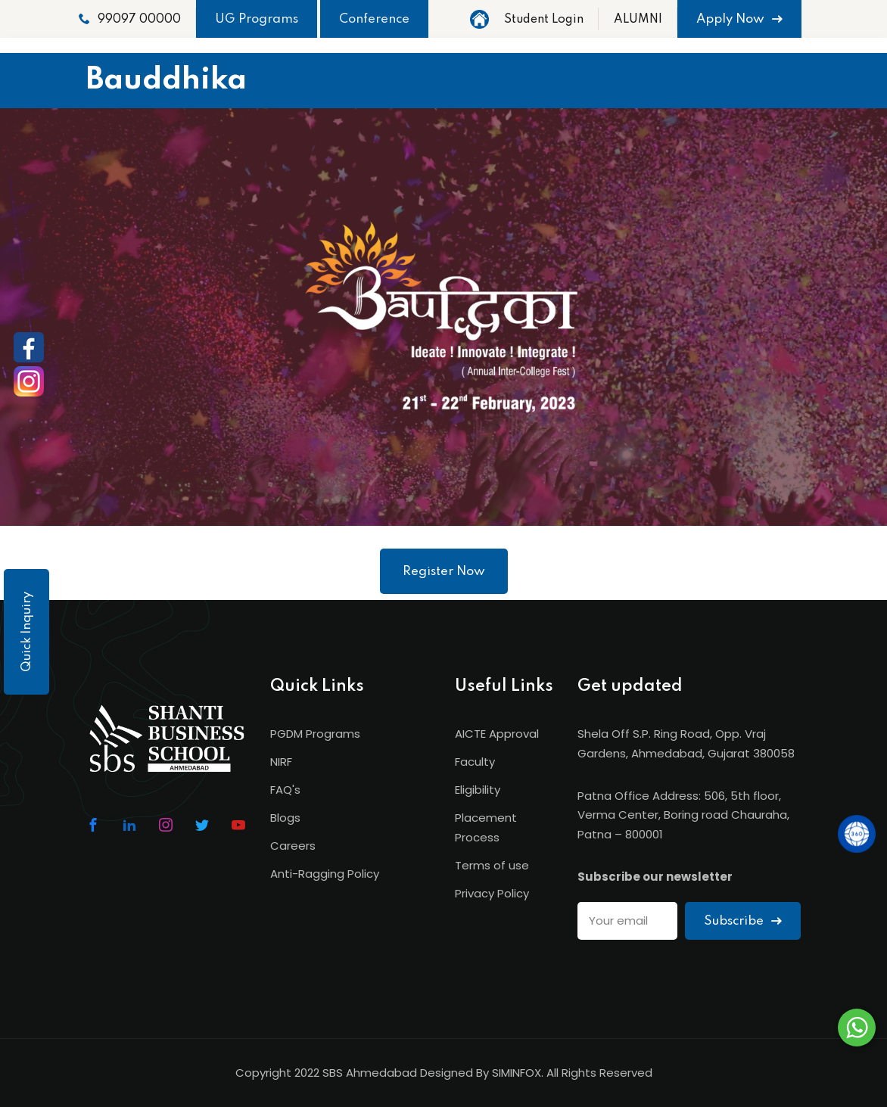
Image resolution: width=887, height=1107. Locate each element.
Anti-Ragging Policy (324, 874)
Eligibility (477, 790)
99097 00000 (130, 19)
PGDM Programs (315, 734)
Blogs (285, 818)
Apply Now (739, 19)
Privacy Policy (492, 893)
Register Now (444, 571)
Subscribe (743, 921)
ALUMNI (638, 20)
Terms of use (492, 865)
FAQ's (285, 790)
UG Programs (256, 19)
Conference (374, 19)
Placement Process (486, 827)
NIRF (281, 762)
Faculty (475, 762)
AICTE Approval (497, 734)
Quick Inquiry (26, 632)
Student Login (544, 20)
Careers (293, 846)
